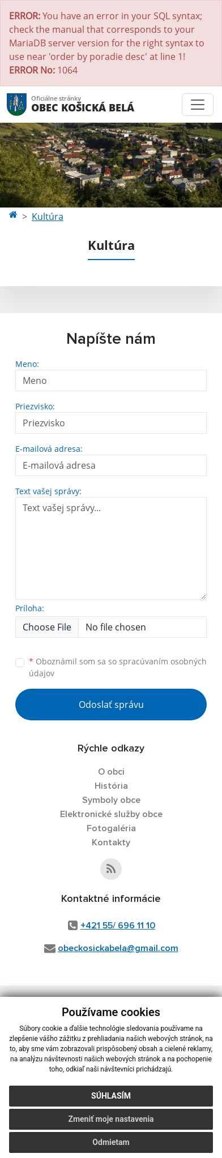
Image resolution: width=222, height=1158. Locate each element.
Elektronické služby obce (111, 814)
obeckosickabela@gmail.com (118, 948)
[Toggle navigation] (198, 104)
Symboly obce (111, 800)
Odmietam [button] (110, 1142)
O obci (111, 771)
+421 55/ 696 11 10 (117, 925)
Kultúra (47, 216)
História (111, 785)
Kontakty (111, 842)
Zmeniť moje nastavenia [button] (110, 1119)
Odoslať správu (111, 704)
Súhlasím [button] (111, 1095)
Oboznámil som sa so (118, 667)
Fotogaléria (111, 828)
